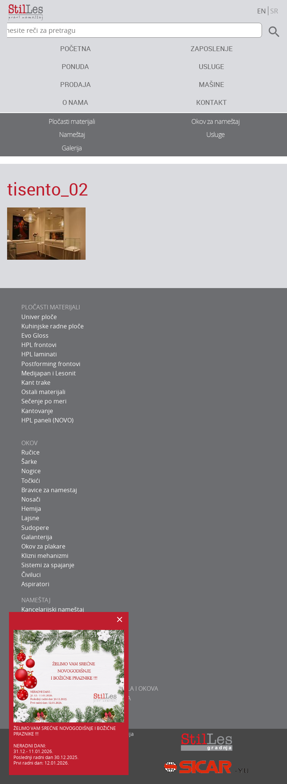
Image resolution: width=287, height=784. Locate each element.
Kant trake (35, 382)
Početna (75, 48)
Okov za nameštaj (215, 121)
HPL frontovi (38, 345)
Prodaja (75, 84)
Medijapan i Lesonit (48, 373)
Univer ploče (39, 317)
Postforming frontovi (50, 364)
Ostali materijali (43, 392)
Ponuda (75, 66)
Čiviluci (31, 575)
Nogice (31, 471)
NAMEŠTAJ (35, 600)
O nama (75, 102)
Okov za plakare (43, 546)
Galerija (72, 147)
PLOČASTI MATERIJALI (50, 307)
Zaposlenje (212, 48)
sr (274, 10)
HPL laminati (39, 354)
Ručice (30, 452)
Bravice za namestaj (49, 490)
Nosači (30, 499)
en (261, 10)
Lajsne (30, 518)
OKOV (29, 443)
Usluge (211, 66)
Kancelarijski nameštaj (52, 609)
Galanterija (36, 537)
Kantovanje (37, 411)
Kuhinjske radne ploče (52, 326)
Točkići (30, 481)
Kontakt (211, 102)
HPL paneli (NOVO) (47, 420)
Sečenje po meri (44, 401)
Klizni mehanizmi (44, 556)
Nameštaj (72, 134)
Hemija (31, 509)
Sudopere (35, 528)
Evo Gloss (35, 335)
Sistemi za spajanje (47, 565)
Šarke (29, 461)
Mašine (211, 84)
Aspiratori (35, 584)
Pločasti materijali (72, 121)
